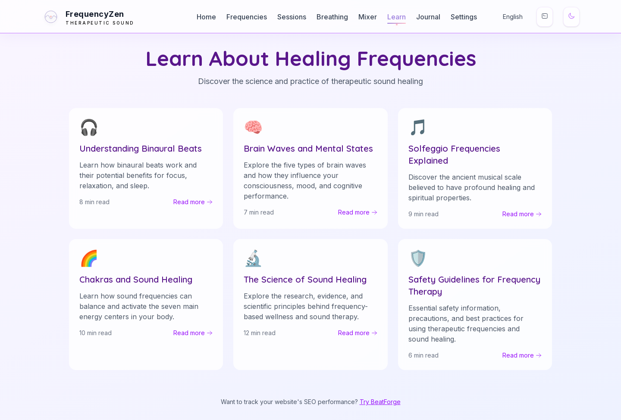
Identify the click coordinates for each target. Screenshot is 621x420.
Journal (428, 16)
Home (206, 16)
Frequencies (246, 16)
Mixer (367, 16)
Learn (396, 16)
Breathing (332, 16)
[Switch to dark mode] (571, 17)
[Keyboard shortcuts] (544, 17)
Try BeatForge (380, 401)
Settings (464, 16)
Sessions (291, 16)
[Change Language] (506, 17)
